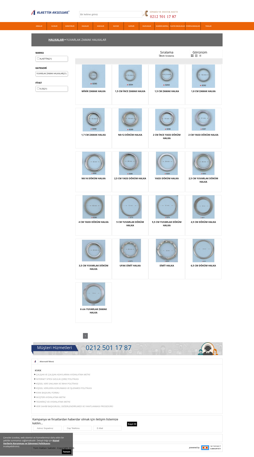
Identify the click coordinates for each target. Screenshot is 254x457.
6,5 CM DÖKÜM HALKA (203, 265)
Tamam (66, 452)
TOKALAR (208, 26)
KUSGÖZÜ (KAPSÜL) (162, 26)
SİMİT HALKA (167, 265)
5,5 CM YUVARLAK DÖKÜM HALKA (167, 223)
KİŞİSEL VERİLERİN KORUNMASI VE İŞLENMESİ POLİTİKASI (64, 388)
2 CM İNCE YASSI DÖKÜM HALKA (167, 136)
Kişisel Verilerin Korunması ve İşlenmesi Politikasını (31, 442)
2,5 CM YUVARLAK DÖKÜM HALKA (203, 180)
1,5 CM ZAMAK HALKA (167, 91)
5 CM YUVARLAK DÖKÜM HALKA (130, 223)
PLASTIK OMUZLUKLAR (177, 26)
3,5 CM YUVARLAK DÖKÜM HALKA (93, 267)
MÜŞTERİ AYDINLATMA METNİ (50, 397)
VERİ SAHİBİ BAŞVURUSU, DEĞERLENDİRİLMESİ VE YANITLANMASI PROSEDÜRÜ (74, 406)
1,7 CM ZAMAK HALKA (93, 134)
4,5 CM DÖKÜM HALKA (203, 221)
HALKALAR (85, 26)
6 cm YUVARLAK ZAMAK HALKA (93, 311)
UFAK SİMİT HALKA (130, 265)
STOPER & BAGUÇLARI (193, 26)
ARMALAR (39, 26)
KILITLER (116, 26)
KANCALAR (100, 26)
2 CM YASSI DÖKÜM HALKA (203, 134)
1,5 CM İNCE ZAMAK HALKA (130, 91)
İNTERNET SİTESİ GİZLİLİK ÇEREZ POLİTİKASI (57, 379)
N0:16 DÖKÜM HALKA (93, 178)
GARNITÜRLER (69, 26)
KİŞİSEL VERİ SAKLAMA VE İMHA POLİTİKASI (57, 383)
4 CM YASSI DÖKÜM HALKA (94, 221)
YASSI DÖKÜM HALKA (167, 178)
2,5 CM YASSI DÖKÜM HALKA (130, 178)
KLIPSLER (131, 26)
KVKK (38, 370)
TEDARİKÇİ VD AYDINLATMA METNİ (53, 401)
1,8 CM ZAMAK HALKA (203, 91)
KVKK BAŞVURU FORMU (47, 392)
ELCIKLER (54, 26)
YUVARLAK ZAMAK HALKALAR (49, 73)
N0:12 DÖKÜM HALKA (130, 134)
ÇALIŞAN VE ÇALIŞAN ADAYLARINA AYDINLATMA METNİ (63, 374)
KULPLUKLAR (147, 26)
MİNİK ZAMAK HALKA (94, 91)
